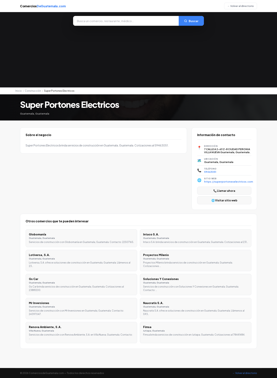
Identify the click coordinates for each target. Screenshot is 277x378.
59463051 (210, 171)
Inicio (18, 90)
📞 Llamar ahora (224, 190)
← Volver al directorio (240, 5)
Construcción (33, 90)
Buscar (191, 21)
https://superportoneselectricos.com (228, 181)
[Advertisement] (138, 54)
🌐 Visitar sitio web (224, 200)
